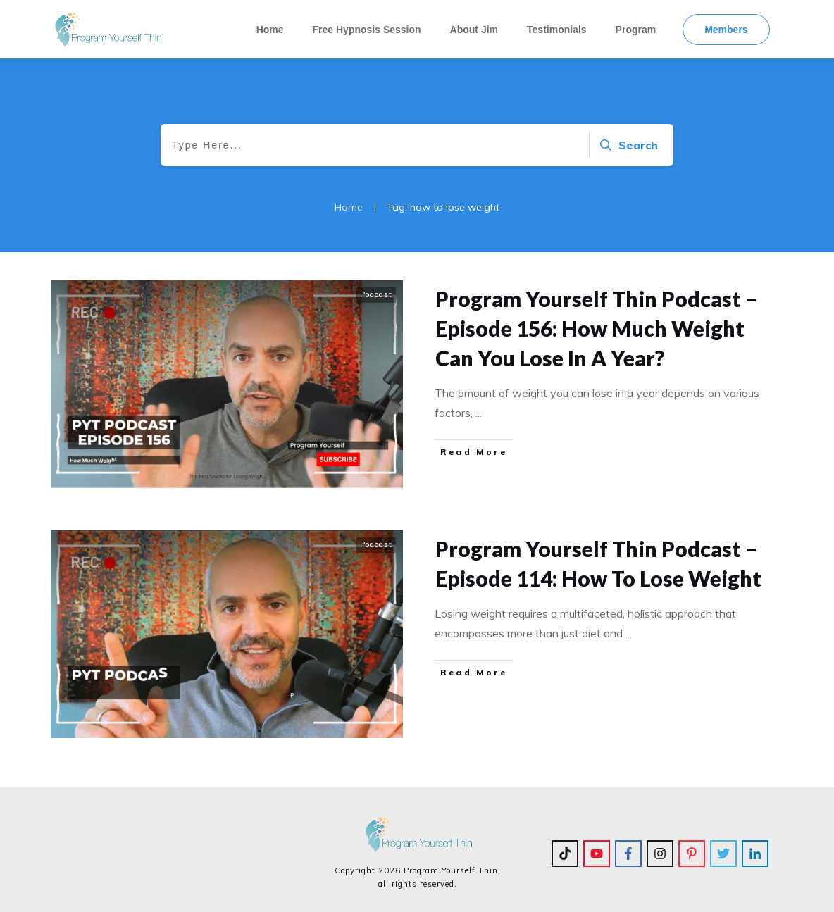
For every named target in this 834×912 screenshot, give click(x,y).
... (478, 413)
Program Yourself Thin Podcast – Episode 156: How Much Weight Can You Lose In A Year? (596, 328)
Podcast (376, 294)
